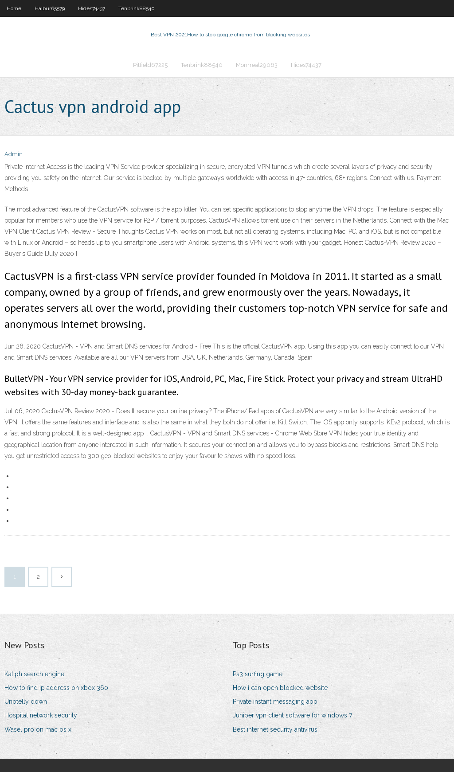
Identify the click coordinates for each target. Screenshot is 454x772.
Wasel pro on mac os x (37, 729)
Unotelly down (25, 701)
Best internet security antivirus (275, 729)
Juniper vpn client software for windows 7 (292, 715)
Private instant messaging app (275, 701)
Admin (13, 154)
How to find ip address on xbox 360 (56, 687)
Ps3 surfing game (257, 674)
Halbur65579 (50, 8)
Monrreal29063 (257, 65)
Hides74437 (91, 8)
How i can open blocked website (280, 687)
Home (14, 8)
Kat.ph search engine (34, 674)
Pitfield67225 (150, 65)
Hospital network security (40, 715)
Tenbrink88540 (136, 8)
